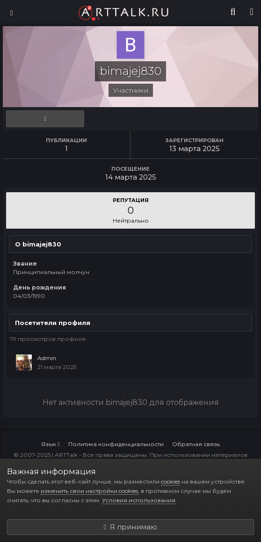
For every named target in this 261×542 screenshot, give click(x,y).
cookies (170, 481)
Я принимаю (130, 526)
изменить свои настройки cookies (89, 490)
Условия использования (138, 500)
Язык (50, 444)
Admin (46, 357)
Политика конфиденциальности (116, 444)
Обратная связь (196, 444)
